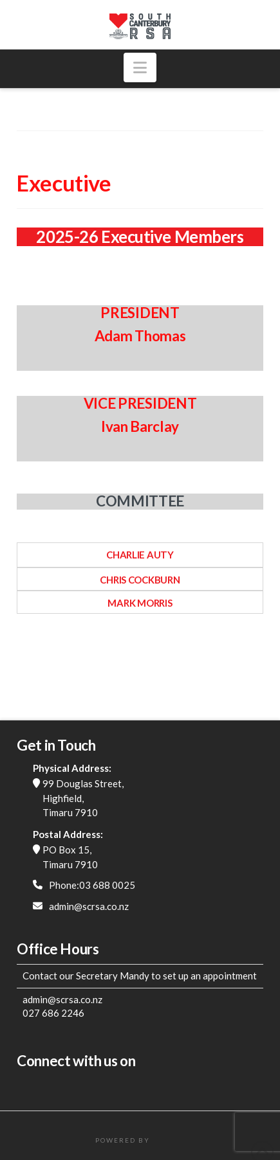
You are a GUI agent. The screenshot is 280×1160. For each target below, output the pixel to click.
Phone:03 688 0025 (92, 885)
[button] (140, 67)
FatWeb (168, 1140)
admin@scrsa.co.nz (89, 906)
